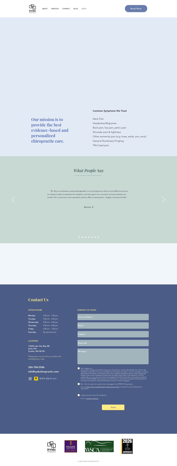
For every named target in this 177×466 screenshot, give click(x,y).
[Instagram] (30, 379)
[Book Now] (136, 8)
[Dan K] (82, 237)
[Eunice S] (85, 237)
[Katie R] (98, 237)
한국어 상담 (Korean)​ (47, 378)
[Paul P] (95, 237)
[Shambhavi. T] (91, 237)
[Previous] (13, 200)
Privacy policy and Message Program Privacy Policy (102, 387)
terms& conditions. (92, 398)
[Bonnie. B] (79, 237)
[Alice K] (88, 237)
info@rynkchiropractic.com (43, 371)
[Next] (163, 200)
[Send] (113, 407)
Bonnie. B (88, 207)
